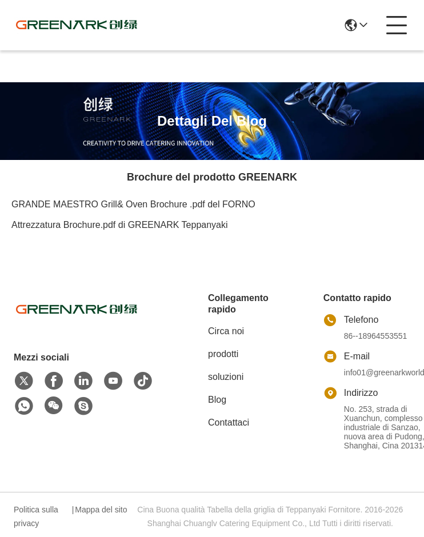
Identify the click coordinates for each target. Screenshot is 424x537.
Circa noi (226, 331)
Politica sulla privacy (36, 516)
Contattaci (228, 422)
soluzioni (225, 377)
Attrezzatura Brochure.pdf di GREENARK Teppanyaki (119, 225)
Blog (217, 399)
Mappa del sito (101, 509)
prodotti (223, 354)
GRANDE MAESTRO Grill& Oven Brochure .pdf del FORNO (133, 204)
